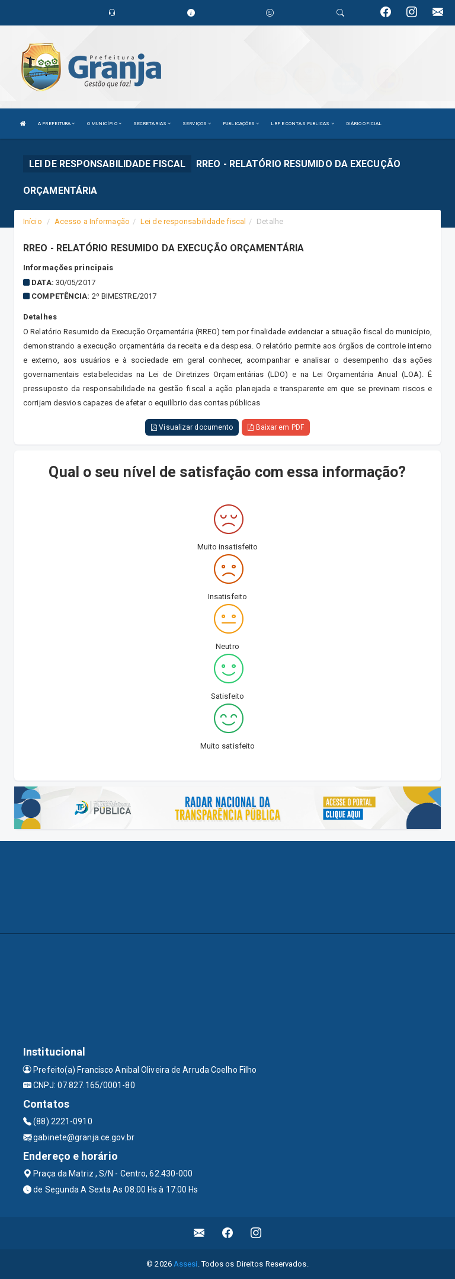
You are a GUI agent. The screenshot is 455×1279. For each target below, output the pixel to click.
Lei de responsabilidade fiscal (193, 221)
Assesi (186, 1263)
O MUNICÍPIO (104, 123)
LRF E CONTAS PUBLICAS (302, 123)
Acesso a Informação (92, 221)
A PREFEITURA (56, 123)
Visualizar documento (192, 427)
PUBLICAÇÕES (241, 123)
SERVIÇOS (196, 123)
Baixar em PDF (276, 427)
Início (32, 221)
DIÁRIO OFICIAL (364, 123)
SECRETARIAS (152, 123)
